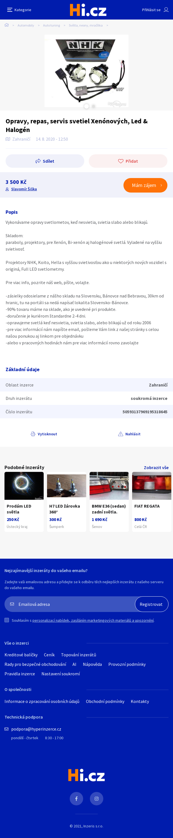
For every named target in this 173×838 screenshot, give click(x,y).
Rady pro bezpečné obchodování (35, 664)
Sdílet (48, 161)
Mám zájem (144, 185)
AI (74, 664)
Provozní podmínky (127, 664)
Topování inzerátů (78, 654)
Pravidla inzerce (19, 673)
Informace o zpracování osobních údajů (42, 701)
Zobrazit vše (156, 467)
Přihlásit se (151, 9)
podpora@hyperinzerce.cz (36, 729)
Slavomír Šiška (24, 188)
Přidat (132, 161)
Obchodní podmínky (105, 701)
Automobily (26, 25)
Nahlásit (133, 433)
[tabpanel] (86, 71)
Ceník (49, 654)
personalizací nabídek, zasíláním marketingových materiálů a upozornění (93, 620)
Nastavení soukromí (60, 673)
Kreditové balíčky (21, 654)
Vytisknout (47, 433)
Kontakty (140, 701)
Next (93, 106)
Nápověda (92, 664)
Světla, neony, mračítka (86, 25)
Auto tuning (51, 25)
